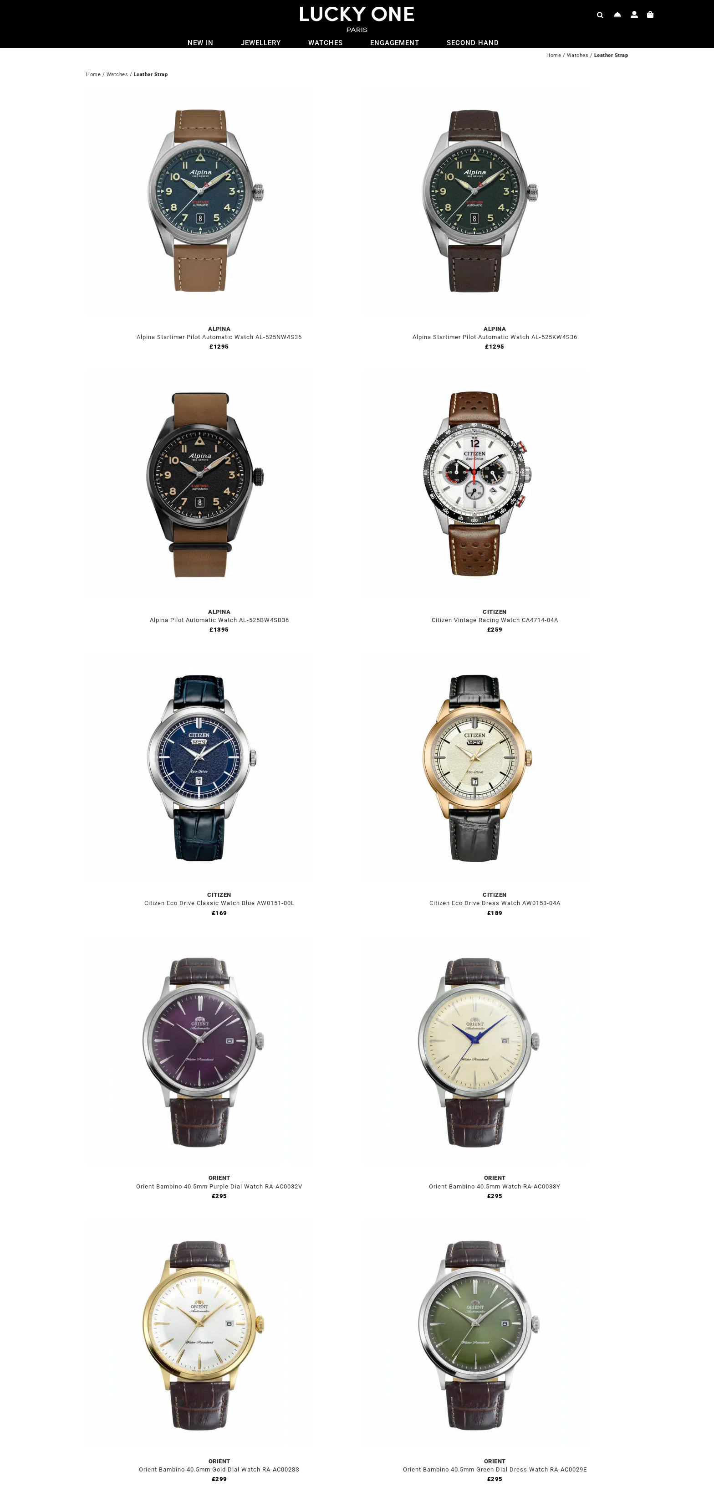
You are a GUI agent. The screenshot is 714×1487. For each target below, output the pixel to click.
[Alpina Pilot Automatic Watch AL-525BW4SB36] (200, 375)
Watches (578, 55)
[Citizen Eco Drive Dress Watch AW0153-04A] (475, 658)
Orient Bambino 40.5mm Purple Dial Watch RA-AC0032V (219, 1186)
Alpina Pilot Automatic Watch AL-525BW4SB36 (219, 620)
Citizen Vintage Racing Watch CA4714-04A (495, 620)
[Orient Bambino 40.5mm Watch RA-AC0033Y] (475, 941)
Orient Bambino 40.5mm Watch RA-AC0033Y (495, 1186)
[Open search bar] (600, 14)
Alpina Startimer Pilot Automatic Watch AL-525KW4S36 (495, 337)
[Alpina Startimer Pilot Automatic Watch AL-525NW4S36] (200, 92)
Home (553, 55)
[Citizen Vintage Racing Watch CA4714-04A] (475, 375)
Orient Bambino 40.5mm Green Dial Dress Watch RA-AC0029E (495, 1469)
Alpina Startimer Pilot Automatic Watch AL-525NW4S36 (219, 337)
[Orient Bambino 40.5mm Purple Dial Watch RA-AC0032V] (200, 941)
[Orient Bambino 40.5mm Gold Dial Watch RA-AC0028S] (200, 1225)
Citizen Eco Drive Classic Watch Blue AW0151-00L (219, 903)
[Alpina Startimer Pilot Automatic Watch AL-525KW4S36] (475, 92)
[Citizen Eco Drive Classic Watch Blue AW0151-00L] (200, 658)
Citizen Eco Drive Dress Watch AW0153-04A (495, 903)
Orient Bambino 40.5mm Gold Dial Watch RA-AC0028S (219, 1469)
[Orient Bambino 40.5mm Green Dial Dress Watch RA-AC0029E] (475, 1225)
